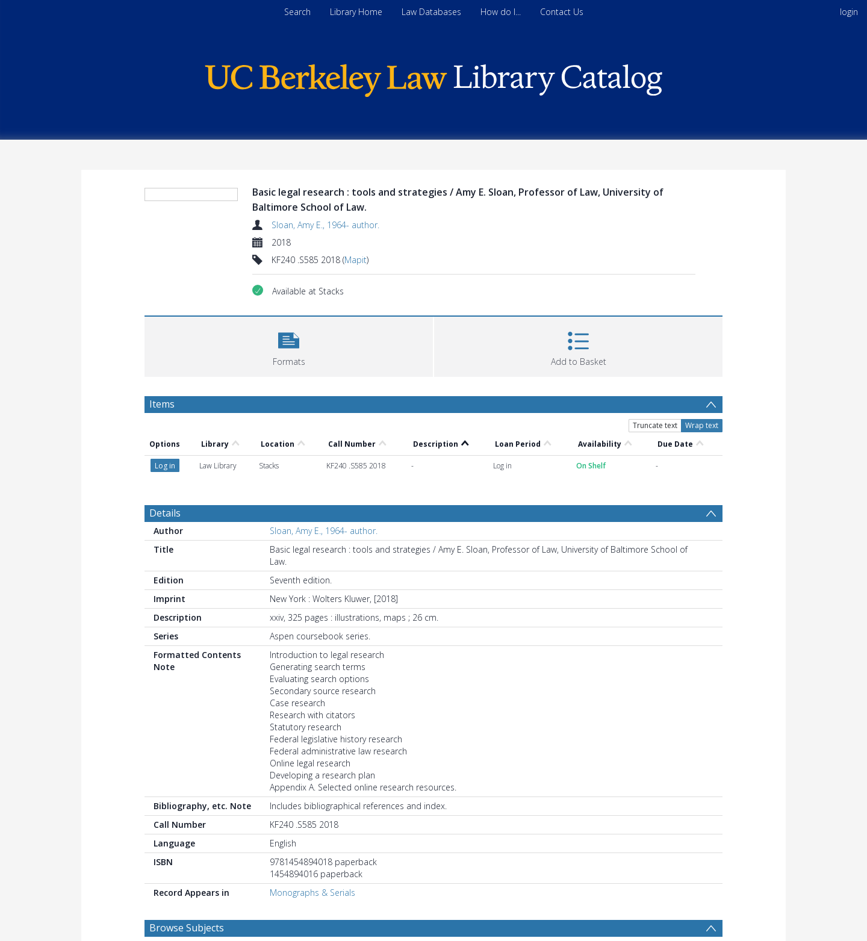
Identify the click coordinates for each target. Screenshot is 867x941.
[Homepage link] (433, 77)
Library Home (356, 11)
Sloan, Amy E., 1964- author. (325, 225)
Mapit (355, 260)
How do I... (500, 11)
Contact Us (561, 11)
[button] (288, 345)
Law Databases (431, 11)
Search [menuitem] (297, 11)
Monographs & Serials (312, 892)
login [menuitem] (849, 11)
